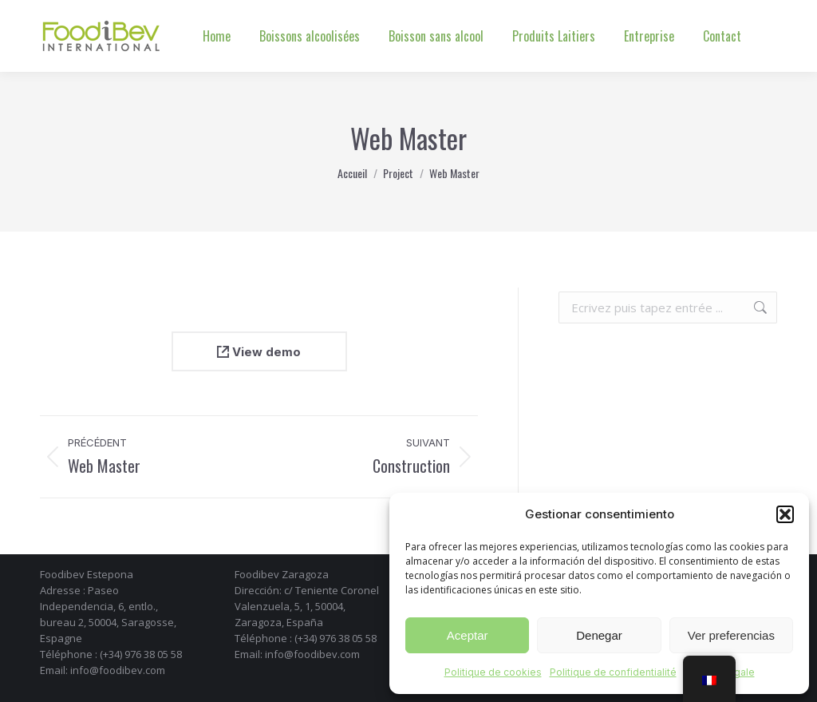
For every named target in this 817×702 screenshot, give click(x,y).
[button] (785, 514)
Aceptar (467, 635)
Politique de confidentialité (613, 672)
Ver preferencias (731, 635)
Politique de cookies (493, 672)
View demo (259, 351)
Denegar (599, 635)
